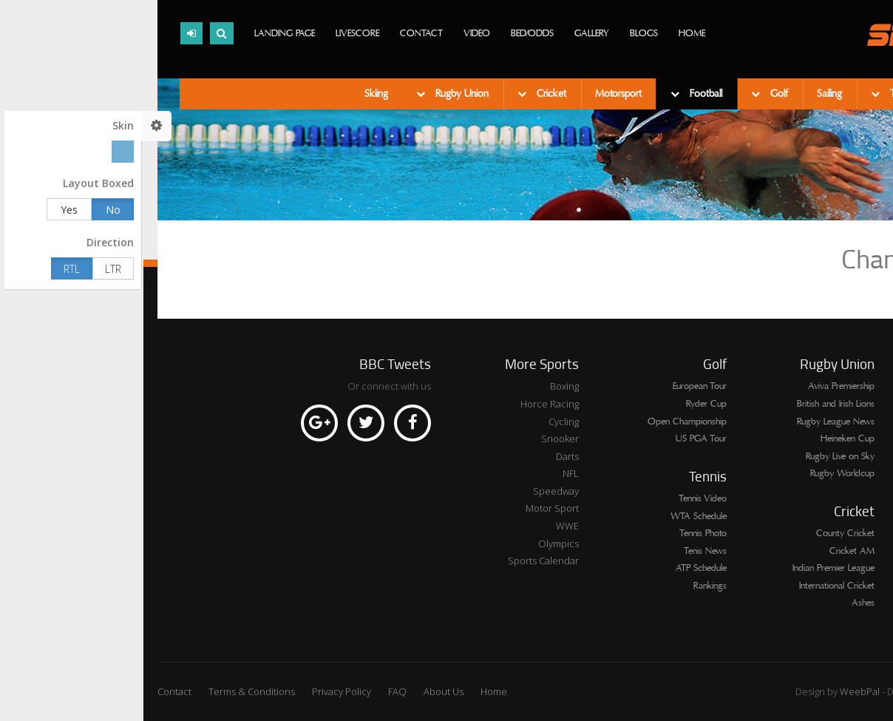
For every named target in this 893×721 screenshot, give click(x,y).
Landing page (141, 33)
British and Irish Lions (692, 404)
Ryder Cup (563, 404)
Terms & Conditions (108, 691)
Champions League (843, 560)
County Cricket (702, 533)
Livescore (214, 33)
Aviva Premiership (698, 386)
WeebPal (717, 691)
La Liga (866, 578)
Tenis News (561, 551)
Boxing (421, 386)
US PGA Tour (557, 438)
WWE (423, 525)
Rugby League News (692, 421)
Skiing (233, 94)
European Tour (556, 386)
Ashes (719, 603)
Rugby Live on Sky (696, 456)
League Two (856, 456)
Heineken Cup (704, 438)
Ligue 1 (866, 404)
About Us (300, 691)
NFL (427, 473)
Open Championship (543, 421)
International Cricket (693, 586)
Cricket (406, 94)
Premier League (850, 421)
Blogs (500, 33)
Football (561, 94)
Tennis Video (559, 498)
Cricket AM (708, 551)
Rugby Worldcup (699, 473)
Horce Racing (406, 403)
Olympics (415, 543)
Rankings (566, 586)
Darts (423, 456)
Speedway (412, 491)
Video (333, 33)
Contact (278, 33)
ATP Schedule (557, 568)
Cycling (420, 421)
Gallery (448, 33)
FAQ (254, 691)
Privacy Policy (198, 691)
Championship (852, 595)
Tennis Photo (559, 533)
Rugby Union (317, 94)
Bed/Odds (388, 33)
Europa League (851, 508)
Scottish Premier (848, 438)
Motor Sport (408, 508)
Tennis (758, 94)
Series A (863, 386)
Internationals (854, 526)
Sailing (686, 94)
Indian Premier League (690, 568)
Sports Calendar (399, 560)
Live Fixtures (856, 473)
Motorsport (475, 94)
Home (548, 33)
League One (855, 491)
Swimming (822, 94)
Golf (634, 94)
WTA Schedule (555, 516)
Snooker (416, 438)
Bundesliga (859, 543)
